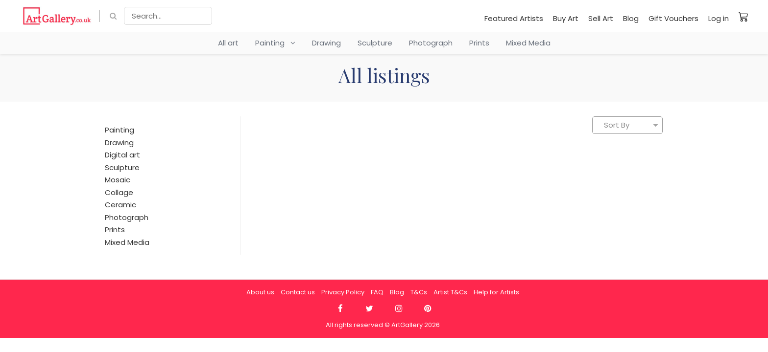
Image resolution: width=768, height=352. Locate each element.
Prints (479, 43)
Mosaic (117, 180)
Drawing (326, 43)
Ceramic (120, 204)
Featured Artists (513, 18)
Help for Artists (496, 292)
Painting (275, 43)
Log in (718, 18)
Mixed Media (528, 43)
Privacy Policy (342, 292)
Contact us (298, 292)
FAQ (377, 292)
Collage (119, 192)
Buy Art (565, 18)
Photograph (431, 43)
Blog (631, 18)
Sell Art (600, 18)
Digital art (122, 155)
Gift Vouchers (673, 18)
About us (260, 292)
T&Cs (418, 292)
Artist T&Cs (450, 292)
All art (228, 43)
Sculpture (375, 43)
